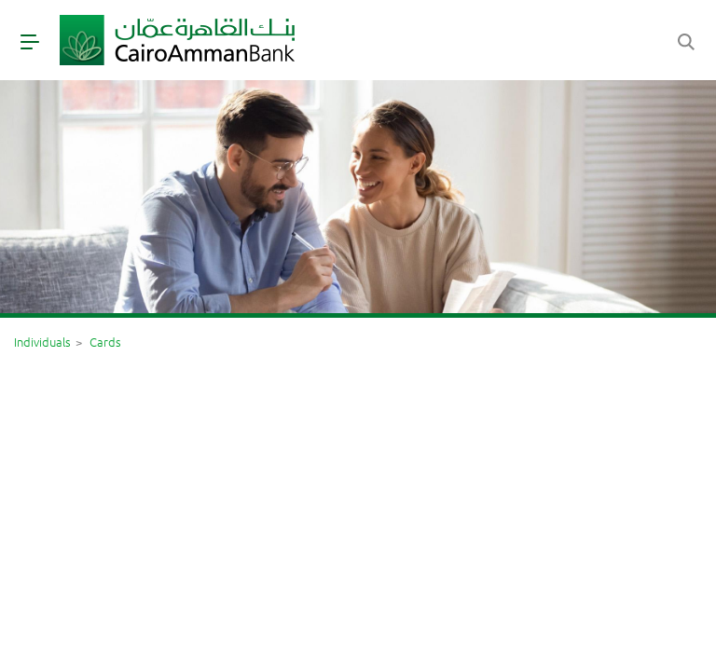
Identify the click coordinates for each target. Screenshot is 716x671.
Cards (105, 341)
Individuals (42, 341)
